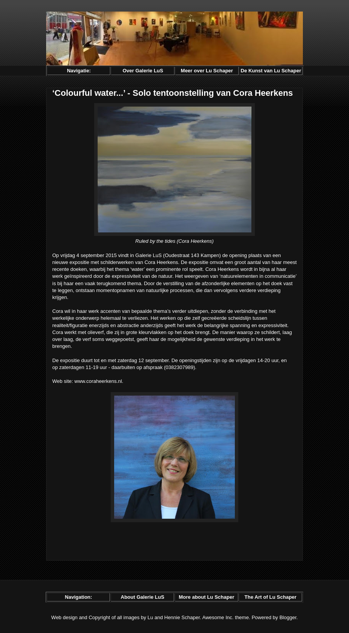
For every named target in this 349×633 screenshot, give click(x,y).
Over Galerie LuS (143, 70)
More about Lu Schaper (206, 597)
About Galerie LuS (142, 597)
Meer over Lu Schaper (207, 70)
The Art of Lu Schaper (270, 597)
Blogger (287, 617)
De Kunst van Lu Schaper (271, 70)
